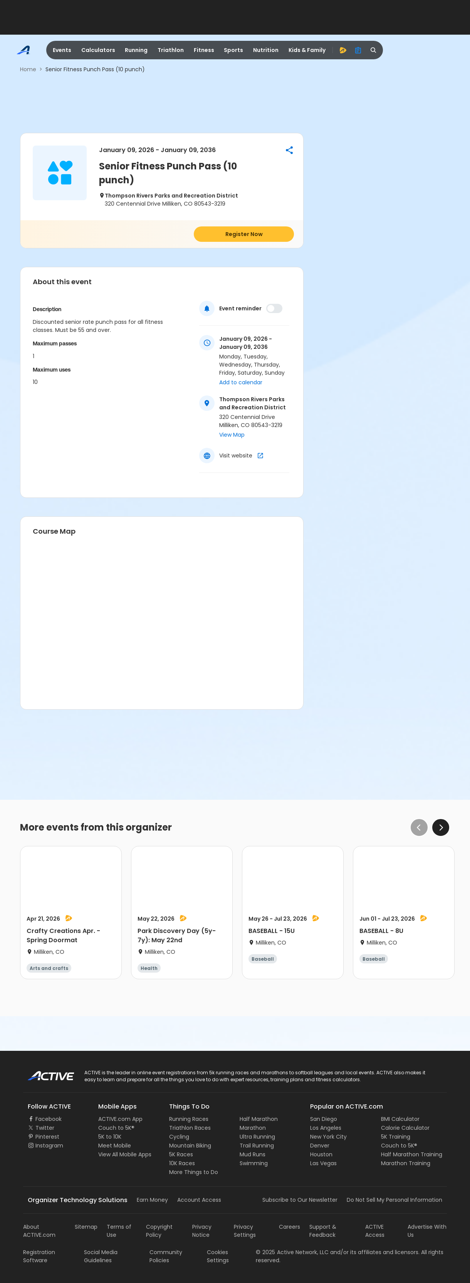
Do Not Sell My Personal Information (394, 1200)
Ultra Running (257, 1137)
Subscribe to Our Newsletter (299, 1200)
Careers (289, 1227)
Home (28, 69)
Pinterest (47, 1137)
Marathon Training (405, 1163)
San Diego (323, 1119)
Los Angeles (325, 1128)
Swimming (254, 1163)
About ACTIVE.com (39, 1231)
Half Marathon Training (411, 1154)
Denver (319, 1145)
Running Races (188, 1119)
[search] (374, 50)
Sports (233, 50)
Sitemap (86, 1227)
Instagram (49, 1145)
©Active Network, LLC (292, 1252)
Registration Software (39, 1256)
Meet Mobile (114, 1145)
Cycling (179, 1137)
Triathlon (171, 50)
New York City (328, 1137)
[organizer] (358, 50)
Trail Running (257, 1145)
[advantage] (343, 50)
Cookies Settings (218, 1256)
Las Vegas (323, 1163)
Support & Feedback (322, 1231)
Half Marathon (259, 1119)
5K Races (181, 1154)
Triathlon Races (190, 1128)
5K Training (395, 1137)
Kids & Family (307, 50)
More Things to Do (193, 1172)
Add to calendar (240, 382)
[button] (289, 150)
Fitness (204, 50)
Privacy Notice (202, 1231)
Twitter (44, 1128)
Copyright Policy (159, 1231)
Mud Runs (252, 1154)
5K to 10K (109, 1137)
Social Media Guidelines (101, 1256)
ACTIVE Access (374, 1231)
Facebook (48, 1119)
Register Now (244, 234)
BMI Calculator (400, 1119)
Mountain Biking (190, 1145)
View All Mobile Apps (124, 1154)
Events (62, 50)
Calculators (98, 50)
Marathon (253, 1128)
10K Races (182, 1163)
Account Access (199, 1200)
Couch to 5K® (116, 1128)
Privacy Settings (245, 1231)
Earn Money (152, 1200)
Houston (321, 1154)
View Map (232, 435)
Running (136, 50)
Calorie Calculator (405, 1128)
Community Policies (165, 1256)
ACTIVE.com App (120, 1119)
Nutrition (266, 50)
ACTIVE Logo (44, 1073)
